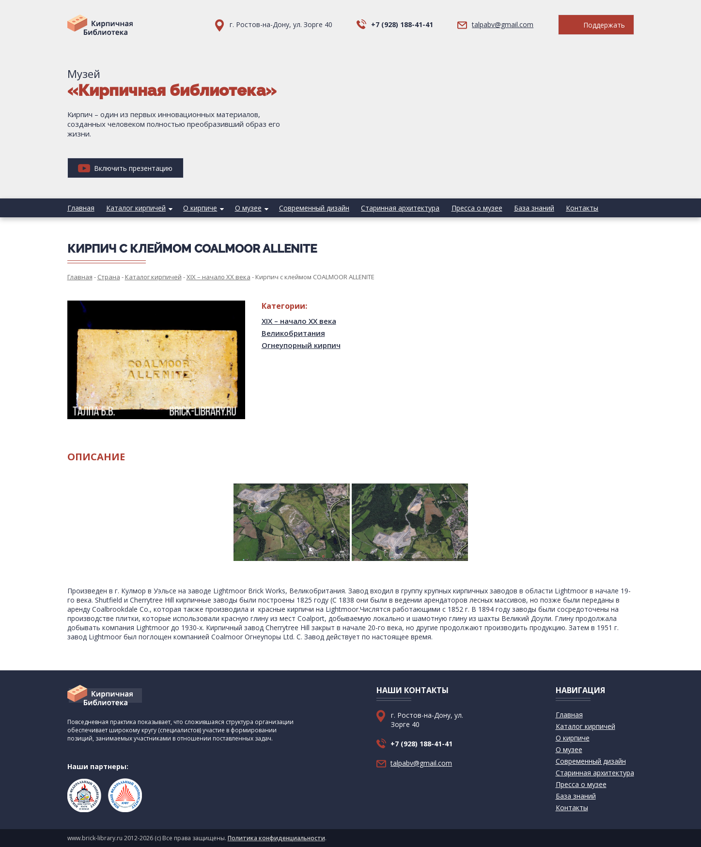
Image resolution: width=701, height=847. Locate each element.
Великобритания (293, 333)
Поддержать (596, 25)
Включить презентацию (125, 168)
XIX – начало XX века (299, 321)
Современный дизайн (314, 207)
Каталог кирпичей (136, 207)
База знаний (533, 207)
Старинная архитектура (399, 207)
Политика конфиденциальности (276, 838)
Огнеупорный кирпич (301, 345)
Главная (80, 207)
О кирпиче (200, 207)
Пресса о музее (476, 207)
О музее (247, 207)
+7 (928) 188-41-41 (402, 24)
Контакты (581, 207)
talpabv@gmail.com (502, 24)
